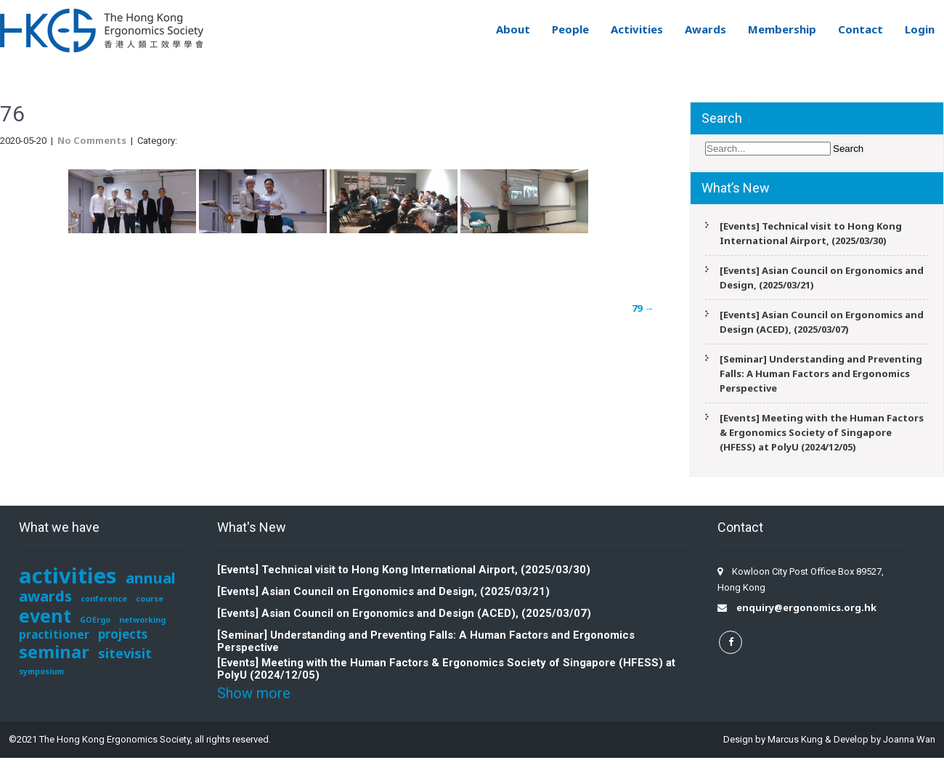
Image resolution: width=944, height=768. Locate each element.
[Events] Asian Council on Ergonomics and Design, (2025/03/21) (822, 277)
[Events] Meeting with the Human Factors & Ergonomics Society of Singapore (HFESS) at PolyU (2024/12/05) (822, 432)
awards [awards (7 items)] (45, 596)
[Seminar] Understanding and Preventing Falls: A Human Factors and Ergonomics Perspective (821, 373)
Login (920, 29)
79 (643, 308)
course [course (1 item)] (149, 599)
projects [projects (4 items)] (122, 634)
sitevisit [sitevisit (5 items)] (125, 653)
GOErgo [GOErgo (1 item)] (95, 620)
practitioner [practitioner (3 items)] (54, 634)
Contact (860, 29)
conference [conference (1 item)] (104, 599)
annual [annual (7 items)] (151, 577)
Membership (782, 29)
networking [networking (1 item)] (142, 620)
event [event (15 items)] (45, 615)
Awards (705, 29)
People (570, 29)
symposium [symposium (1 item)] (41, 671)
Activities (637, 29)
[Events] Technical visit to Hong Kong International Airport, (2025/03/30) (811, 233)
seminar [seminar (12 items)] (54, 651)
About (513, 29)
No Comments (91, 140)
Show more (253, 693)
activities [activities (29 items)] (68, 575)
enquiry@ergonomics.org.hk (806, 607)
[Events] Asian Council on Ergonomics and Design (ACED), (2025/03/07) (822, 322)
